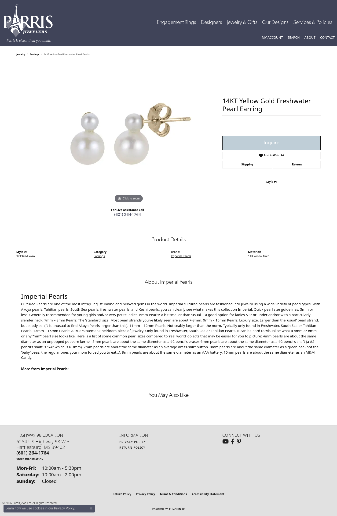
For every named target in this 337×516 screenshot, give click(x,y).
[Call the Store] (32, 453)
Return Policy (132, 448)
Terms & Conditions (173, 494)
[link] (327, 37)
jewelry (20, 54)
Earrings (34, 54)
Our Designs (275, 22)
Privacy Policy (132, 442)
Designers (211, 22)
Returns (297, 164)
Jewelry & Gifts (242, 22)
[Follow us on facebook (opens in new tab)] (232, 441)
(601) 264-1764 (127, 215)
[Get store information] (30, 459)
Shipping (247, 164)
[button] (272, 37)
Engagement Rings (176, 22)
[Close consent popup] (91, 508)
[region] (129, 133)
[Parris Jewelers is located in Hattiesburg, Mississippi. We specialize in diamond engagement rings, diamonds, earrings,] (30, 23)
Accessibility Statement (207, 494)
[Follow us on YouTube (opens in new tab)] (225, 441)
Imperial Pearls (181, 256)
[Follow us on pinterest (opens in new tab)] (239, 441)
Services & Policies (312, 22)
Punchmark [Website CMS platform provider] (177, 509)
